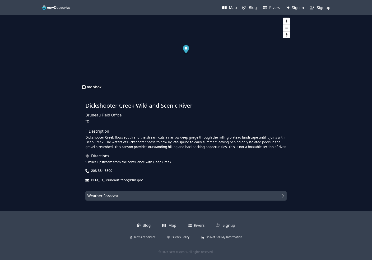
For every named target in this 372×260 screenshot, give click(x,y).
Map (229, 7)
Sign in (295, 7)
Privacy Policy (178, 237)
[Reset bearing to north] (286, 34)
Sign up (320, 7)
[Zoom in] (286, 21)
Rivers (271, 7)
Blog (249, 7)
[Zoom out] (286, 27)
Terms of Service (142, 237)
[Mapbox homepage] (91, 87)
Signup (225, 225)
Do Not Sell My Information (221, 237)
